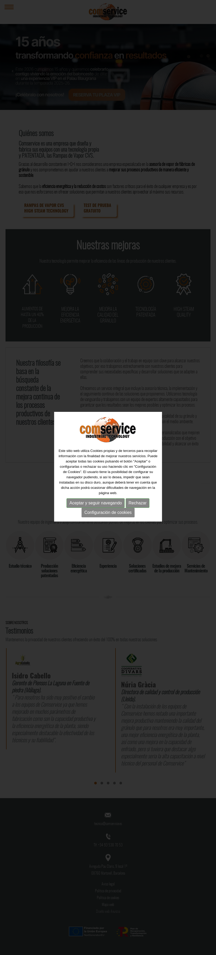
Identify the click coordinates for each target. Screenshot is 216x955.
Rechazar (138, 497)
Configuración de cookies (108, 506)
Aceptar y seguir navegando (95, 497)
